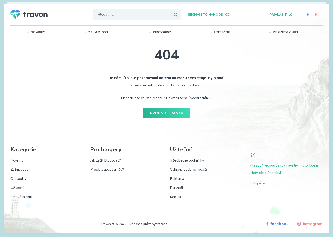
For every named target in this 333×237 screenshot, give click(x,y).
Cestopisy (165, 32)
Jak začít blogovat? (105, 160)
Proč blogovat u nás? (107, 169)
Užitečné (225, 32)
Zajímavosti (102, 32)
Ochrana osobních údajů (188, 169)
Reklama (177, 178)
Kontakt (176, 196)
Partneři (176, 187)
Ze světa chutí (289, 32)
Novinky (41, 32)
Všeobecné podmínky (187, 160)
